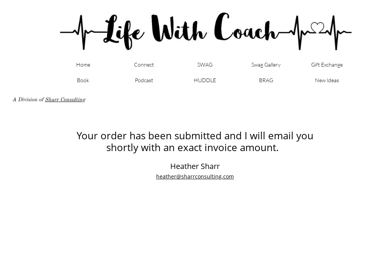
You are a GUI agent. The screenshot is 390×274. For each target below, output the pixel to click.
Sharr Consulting (65, 99)
